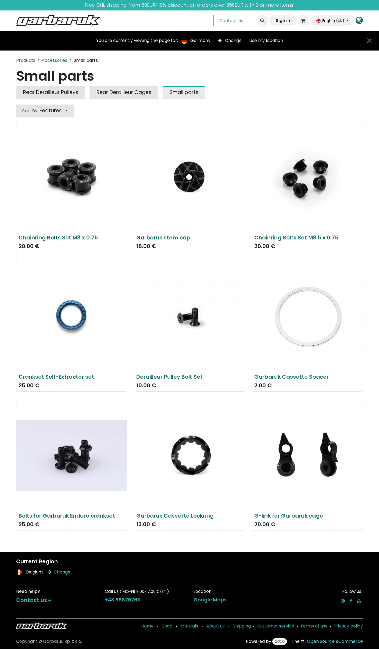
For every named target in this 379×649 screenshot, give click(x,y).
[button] (262, 21)
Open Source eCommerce (335, 641)
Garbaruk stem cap (163, 237)
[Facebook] (351, 601)
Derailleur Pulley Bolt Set (169, 376)
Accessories (54, 60)
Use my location (266, 40)
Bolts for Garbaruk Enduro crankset (67, 515)
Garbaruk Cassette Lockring (175, 515)
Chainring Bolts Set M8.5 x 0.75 (296, 237)
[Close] (369, 40)
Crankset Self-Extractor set (56, 376)
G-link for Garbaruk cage (288, 515)
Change (230, 40)
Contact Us (231, 20)
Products (25, 60)
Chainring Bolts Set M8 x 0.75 (58, 237)
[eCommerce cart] (303, 21)
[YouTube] (359, 601)
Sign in (283, 20)
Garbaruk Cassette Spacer (291, 376)
